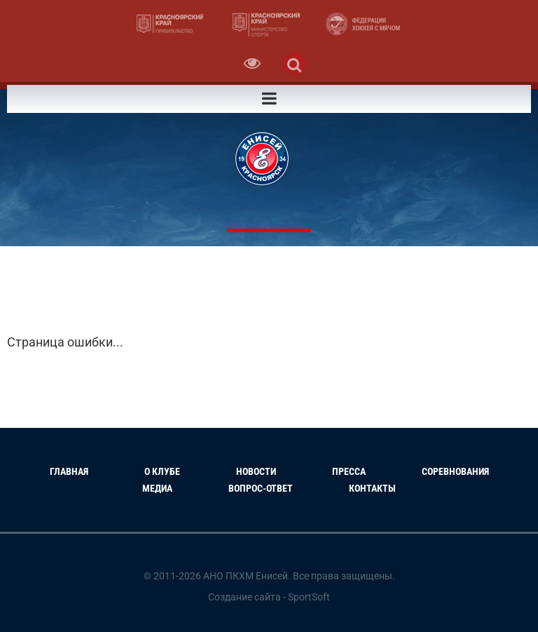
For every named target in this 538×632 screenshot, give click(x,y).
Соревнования (455, 471)
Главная (69, 471)
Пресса (349, 471)
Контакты (372, 488)
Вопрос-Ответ (260, 488)
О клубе (162, 471)
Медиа (157, 488)
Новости (256, 471)
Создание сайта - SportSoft (269, 597)
